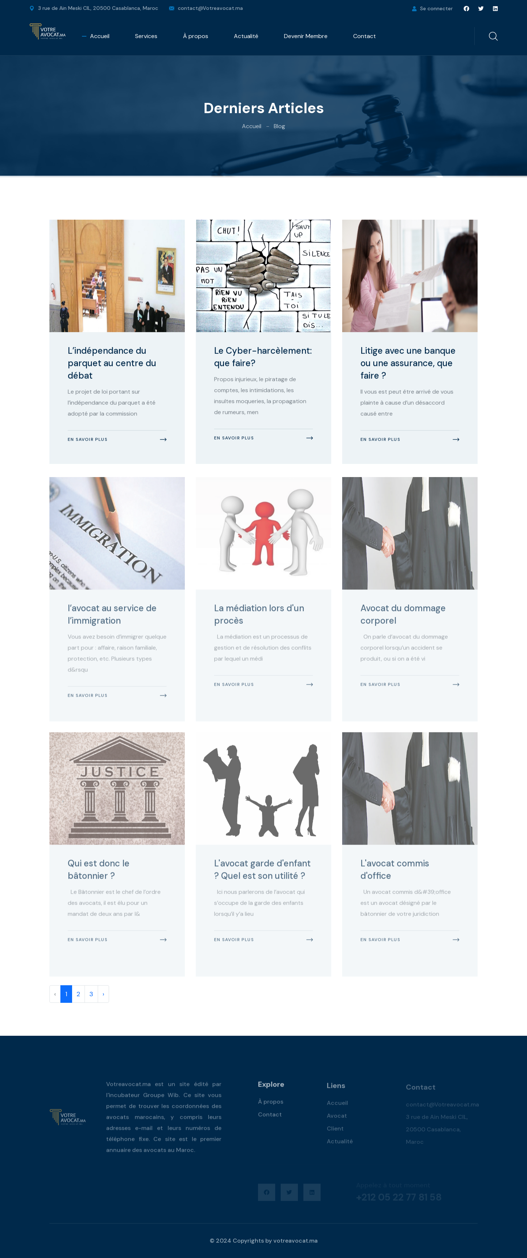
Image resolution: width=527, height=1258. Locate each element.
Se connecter (436, 8)
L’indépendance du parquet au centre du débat (112, 364)
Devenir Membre (306, 36)
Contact (364, 36)
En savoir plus (88, 440)
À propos (195, 36)
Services (146, 36)
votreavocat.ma (295, 1240)
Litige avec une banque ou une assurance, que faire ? (408, 364)
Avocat (337, 1119)
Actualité (246, 36)
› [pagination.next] (103, 994)
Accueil (99, 36)
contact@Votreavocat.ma (210, 8)
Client (335, 1132)
